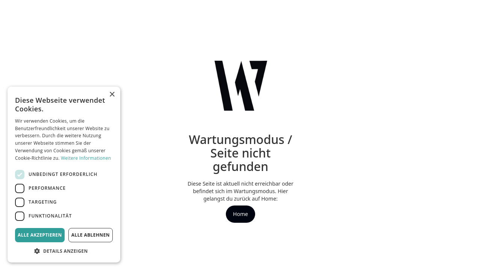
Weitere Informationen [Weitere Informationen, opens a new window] (86, 158)
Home (240, 214)
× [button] (112, 95)
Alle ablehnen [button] (90, 235)
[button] (64, 251)
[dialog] (64, 174)
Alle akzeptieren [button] (40, 235)
